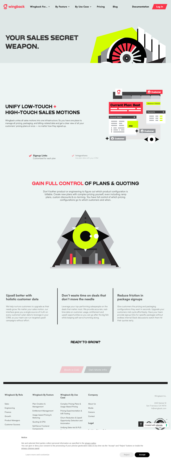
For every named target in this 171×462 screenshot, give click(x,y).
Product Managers (12, 422)
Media (90, 409)
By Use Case (82, 6)
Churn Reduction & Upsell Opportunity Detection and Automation (71, 422)
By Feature (61, 6)
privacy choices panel (30, 448)
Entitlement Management (42, 412)
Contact (91, 418)
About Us (92, 405)
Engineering (10, 409)
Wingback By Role (14, 396)
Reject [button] (126, 455)
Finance (8, 414)
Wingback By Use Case (69, 398)
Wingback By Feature (43, 396)
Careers (91, 414)
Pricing (101, 6)
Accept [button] (142, 455)
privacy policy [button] (90, 443)
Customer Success (12, 426)
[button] (40, 7)
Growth (8, 418)
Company (93, 396)
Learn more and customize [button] (37, 455)
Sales (7, 405)
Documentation (140, 6)
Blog (115, 6)
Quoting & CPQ (38, 423)
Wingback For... (38, 6)
